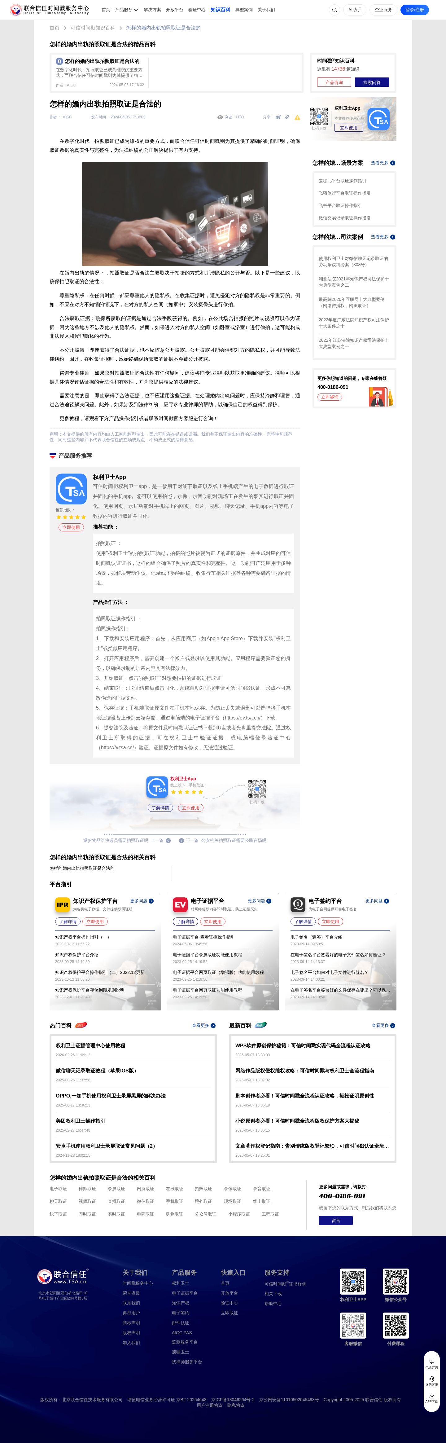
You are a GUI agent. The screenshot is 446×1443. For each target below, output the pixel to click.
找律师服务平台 (187, 1361)
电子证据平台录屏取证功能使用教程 (207, 954)
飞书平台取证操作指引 (340, 205)
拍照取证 (203, 1188)
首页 (106, 9)
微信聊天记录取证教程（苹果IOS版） (97, 1070)
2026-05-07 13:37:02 (252, 1080)
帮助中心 (273, 1303)
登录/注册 (414, 9)
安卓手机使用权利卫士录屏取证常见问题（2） (107, 1146)
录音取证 (261, 1188)
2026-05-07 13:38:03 (252, 1055)
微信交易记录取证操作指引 (345, 217)
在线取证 (174, 1188)
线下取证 (58, 1214)
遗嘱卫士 (180, 1351)
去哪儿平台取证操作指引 (342, 180)
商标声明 (131, 1322)
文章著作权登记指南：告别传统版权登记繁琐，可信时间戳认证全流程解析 (312, 1146)
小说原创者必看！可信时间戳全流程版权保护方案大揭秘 (297, 1121)
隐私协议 (236, 1405)
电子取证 (58, 1188)
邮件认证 (180, 1322)
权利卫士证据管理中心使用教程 (90, 1045)
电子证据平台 (185, 1293)
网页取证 (145, 1188)
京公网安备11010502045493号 (289, 1399)
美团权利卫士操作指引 (80, 1121)
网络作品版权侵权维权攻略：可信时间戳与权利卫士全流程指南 (304, 1070)
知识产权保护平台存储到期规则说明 (90, 990)
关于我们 (266, 9)
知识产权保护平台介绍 (76, 954)
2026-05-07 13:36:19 (252, 1105)
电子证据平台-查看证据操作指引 (204, 937)
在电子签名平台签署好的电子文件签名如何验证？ (338, 954)
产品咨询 (334, 82)
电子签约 (180, 1312)
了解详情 (160, 807)
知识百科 (220, 9)
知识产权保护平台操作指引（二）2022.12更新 (100, 972)
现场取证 (232, 1201)
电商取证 (145, 1214)
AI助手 (354, 9)
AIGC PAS (182, 1332)
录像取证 (232, 1188)
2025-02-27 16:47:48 (73, 1130)
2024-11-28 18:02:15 (73, 1155)
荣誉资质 (131, 1293)
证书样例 (285, 1284)
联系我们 (131, 1302)
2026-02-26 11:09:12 (73, 1055)
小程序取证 (239, 1214)
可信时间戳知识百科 (93, 27)
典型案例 (244, 9)
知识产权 (180, 1302)
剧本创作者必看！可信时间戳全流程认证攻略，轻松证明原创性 (304, 1095)
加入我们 (131, 1342)
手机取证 (174, 1201)
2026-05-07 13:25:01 (252, 1155)
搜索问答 (372, 82)
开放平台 (174, 9)
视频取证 (87, 1201)
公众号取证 (205, 1214)
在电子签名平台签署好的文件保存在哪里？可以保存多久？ (340, 990)
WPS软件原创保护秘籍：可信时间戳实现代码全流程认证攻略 (302, 1045)
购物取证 (174, 1214)
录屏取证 (116, 1188)
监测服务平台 (185, 1342)
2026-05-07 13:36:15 (252, 1130)
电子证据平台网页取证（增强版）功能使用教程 (218, 972)
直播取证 (116, 1201)
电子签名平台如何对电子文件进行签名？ (330, 972)
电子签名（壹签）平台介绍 (317, 937)
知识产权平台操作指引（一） (83, 937)
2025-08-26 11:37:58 (73, 1080)
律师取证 (87, 1188)
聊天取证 (58, 1201)
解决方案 (152, 9)
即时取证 (87, 1214)
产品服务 (124, 9)
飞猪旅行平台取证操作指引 (345, 193)
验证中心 (197, 9)
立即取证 (229, 1312)
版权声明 (131, 1332)
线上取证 (261, 1201)
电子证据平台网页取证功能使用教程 (207, 990)
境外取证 (203, 1201)
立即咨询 (330, 396)
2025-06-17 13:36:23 (73, 1105)
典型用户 (131, 1312)
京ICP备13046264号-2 (233, 1399)
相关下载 (273, 1293)
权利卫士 (180, 1283)
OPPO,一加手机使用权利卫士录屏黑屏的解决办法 (111, 1095)
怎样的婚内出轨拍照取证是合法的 (163, 27)
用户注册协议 (210, 1405)
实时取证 (116, 1214)
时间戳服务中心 (138, 1283)
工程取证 (270, 1214)
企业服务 (383, 9)
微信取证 (145, 1201)
